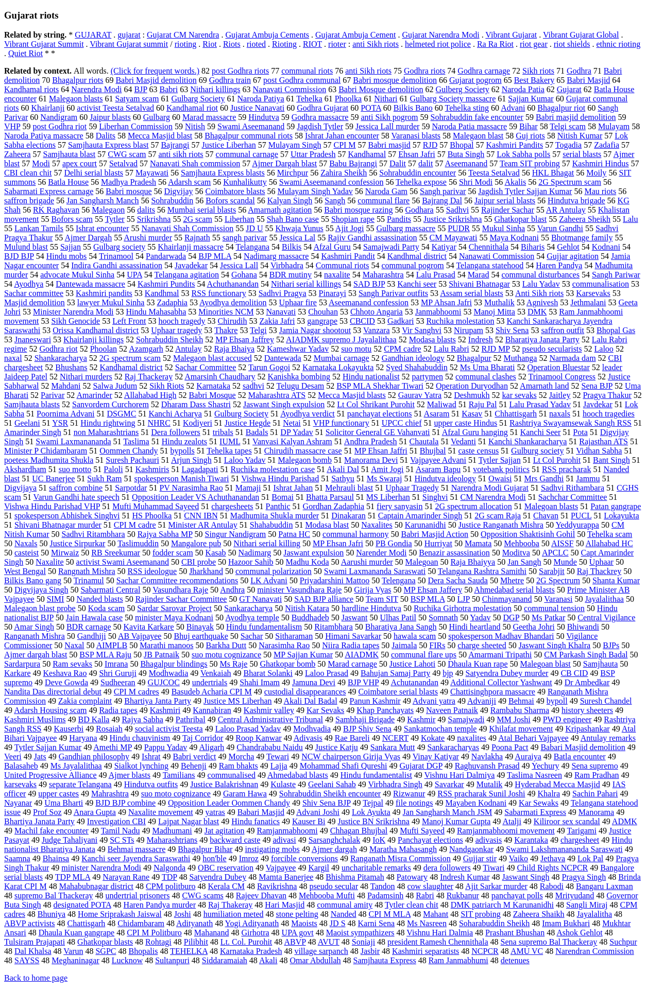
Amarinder (94, 395)
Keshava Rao (65, 673)
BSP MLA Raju (105, 654)
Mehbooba (521, 543)
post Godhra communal (302, 80)
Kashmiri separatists (425, 951)
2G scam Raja (497, 515)
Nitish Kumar (580, 135)
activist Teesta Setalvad (115, 107)
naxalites (471, 738)
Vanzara (376, 330)
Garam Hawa (245, 793)
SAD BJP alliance (323, 599)
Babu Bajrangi (353, 163)
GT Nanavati (260, 599)
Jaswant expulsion (313, 552)
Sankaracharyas (453, 747)
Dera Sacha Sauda (458, 580)
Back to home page (35, 977)
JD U (254, 228)
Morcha (241, 756)
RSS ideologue (152, 571)
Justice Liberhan (228, 145)
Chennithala (488, 246)
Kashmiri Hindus (600, 163)
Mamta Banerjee (286, 877)
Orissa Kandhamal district (96, 330)
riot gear (534, 44)
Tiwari (493, 867)
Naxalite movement (160, 812)
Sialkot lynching (141, 765)
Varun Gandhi (560, 228)
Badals (257, 432)
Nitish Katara (307, 608)
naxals (559, 413)
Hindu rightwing (107, 423)
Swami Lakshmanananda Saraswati (564, 849)
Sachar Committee (205, 367)
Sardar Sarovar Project (174, 608)
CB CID (574, 673)
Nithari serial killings (306, 284)
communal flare (384, 200)
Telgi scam (568, 126)
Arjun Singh (191, 460)
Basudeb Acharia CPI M (212, 691)
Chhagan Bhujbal (359, 830)
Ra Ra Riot (495, 44)
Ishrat (151, 756)
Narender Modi (381, 552)
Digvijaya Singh (41, 589)
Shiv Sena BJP (326, 802)
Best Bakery (534, 80)
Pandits (399, 219)
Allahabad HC (609, 543)
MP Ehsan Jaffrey (244, 339)
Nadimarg (255, 552)
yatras (215, 812)
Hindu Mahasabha (156, 311)
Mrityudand (574, 895)
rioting (186, 44)
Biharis (533, 246)
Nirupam (468, 330)
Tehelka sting (467, 107)
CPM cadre (402, 348)
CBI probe (198, 562)
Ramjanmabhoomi (287, 830)
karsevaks (20, 784)
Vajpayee (281, 867)
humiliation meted (233, 914)
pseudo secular (333, 886)
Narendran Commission (594, 951)
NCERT (395, 738)
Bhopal (461, 145)
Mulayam (614, 126)
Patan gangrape (615, 506)
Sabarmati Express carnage (48, 191)
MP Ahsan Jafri (446, 302)
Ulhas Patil (398, 617)
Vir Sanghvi (421, 330)
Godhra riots (424, 70)
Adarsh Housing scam (50, 710)
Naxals (25, 543)
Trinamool (116, 256)
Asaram (437, 413)
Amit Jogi (387, 469)
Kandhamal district (130, 367)
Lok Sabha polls (523, 154)
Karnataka (213, 385)
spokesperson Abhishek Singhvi (67, 515)
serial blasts (582, 154)
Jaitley (560, 395)
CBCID (362, 321)
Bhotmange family (582, 237)
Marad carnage (352, 663)
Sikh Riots (166, 385)
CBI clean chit (28, 172)
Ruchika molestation (460, 321)
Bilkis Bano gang (32, 580)
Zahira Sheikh (343, 172)
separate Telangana (80, 784)
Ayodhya (28, 284)
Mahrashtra (110, 793)
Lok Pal (590, 858)
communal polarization (273, 571)
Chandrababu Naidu (269, 747)
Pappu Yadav (166, 747)
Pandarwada (166, 256)
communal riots (307, 70)
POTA (371, 107)
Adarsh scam (189, 182)
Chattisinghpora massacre (492, 691)
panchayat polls (517, 895)
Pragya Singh (584, 877)
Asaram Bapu (438, 469)
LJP (463, 599)
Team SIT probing (530, 163)
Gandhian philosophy (94, 756)
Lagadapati (199, 469)
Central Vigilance (606, 617)
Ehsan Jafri (416, 154)
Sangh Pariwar (616, 274)
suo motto (75, 469)
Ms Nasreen (427, 923)
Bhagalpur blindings (173, 663)
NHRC (159, 423)
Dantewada (282, 358)
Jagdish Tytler (320, 126)
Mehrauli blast (349, 487)
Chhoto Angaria (376, 311)
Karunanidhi (425, 524)
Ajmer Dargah (88, 237)
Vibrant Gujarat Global (581, 34)
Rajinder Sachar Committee (181, 599)
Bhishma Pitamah (355, 877)
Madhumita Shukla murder (274, 515)
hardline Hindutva (371, 608)
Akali (268, 960)
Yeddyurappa (577, 524)
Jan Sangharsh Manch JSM (447, 812)
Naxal (74, 645)
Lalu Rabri (451, 348)
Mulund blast (26, 246)
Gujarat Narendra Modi (440, 34)
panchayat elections (379, 413)
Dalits (105, 135)
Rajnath (197, 237)
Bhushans (71, 367)
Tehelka (309, 98)
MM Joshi (513, 719)
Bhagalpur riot (561, 107)
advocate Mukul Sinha (77, 274)
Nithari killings (215, 89)
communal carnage (247, 154)
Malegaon (108, 209)
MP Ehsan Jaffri (380, 450)
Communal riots (342, 265)
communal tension (554, 608)
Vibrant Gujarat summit (129, 44)
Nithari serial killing (266, 543)
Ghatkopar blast (520, 219)
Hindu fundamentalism (264, 626)
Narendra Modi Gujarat (490, 487)
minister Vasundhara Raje (299, 589)
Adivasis (308, 738)
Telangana (253, 246)
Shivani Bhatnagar (479, 284)
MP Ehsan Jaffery (432, 589)
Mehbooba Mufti (327, 895)
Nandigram (58, 117)
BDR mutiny (290, 274)
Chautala (424, 441)
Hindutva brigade (576, 200)
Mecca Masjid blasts (352, 395)
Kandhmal (162, 293)
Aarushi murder (367, 562)
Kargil (318, 867)
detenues (515, 960)
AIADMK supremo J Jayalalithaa (341, 339)
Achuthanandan (233, 284)
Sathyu (342, 478)
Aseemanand (466, 163)
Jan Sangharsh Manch (102, 200)
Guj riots (530, 135)
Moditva (516, 552)
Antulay (188, 348)
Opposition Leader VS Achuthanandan (195, 497)
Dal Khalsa (33, 951)
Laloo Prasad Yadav (248, 728)
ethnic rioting (618, 44)
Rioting (284, 44)
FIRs (437, 645)
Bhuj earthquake (201, 636)
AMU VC (527, 951)
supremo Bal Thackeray (53, 895)
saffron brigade (29, 200)
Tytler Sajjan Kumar (47, 747)
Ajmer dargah (334, 849)
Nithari (385, 98)
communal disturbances (540, 274)
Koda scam (106, 608)
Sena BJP (597, 385)
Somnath (443, 617)
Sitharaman (294, 636)
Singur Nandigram (235, 534)
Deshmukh (471, 395)
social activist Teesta (169, 728)
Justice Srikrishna (452, 219)
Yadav (480, 617)
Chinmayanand (507, 599)
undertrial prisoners (138, 895)
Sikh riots (538, 70)
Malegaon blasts (76, 98)
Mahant (435, 914)
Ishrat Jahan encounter (342, 135)
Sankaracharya (248, 608)
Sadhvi (457, 209)
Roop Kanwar (258, 738)
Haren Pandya (559, 265)
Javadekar (191, 265)
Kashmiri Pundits (166, 284)
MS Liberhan (388, 497)
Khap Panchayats (385, 710)
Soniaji (363, 941)
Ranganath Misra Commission (400, 858)
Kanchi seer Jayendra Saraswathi (135, 858)
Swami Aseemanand (250, 126)
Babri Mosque (212, 395)
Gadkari (400, 321)
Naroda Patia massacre (469, 126)
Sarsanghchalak (334, 840)
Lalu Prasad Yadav (540, 404)
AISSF (562, 543)
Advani (513, 107)
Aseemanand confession (369, 302)
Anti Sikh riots (539, 293)
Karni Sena (376, 923)
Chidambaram (140, 923)
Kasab (216, 552)
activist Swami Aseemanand (122, 562)
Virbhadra (286, 265)
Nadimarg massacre (276, 256)
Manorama (596, 812)
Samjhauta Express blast (108, 145)
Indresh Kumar (464, 877)
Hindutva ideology (446, 478)
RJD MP (496, 348)
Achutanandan (414, 682)
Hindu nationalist (371, 376)
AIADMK (362, 654)
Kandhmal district (417, 256)
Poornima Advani (65, 413)
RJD (430, 145)
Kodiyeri (197, 423)
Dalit (397, 163)
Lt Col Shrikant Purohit (376, 404)
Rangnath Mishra (86, 571)
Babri (169, 89)
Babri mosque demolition (395, 80)
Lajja (278, 765)
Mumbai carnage (341, 358)
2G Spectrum (558, 580)
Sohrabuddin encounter (417, 172)
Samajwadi (466, 719)
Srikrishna (154, 219)
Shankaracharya (61, 358)
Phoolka (348, 98)
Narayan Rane (126, 877)
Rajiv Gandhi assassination (372, 237)
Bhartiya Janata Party (39, 821)
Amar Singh (34, 626)
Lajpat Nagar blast (188, 821)
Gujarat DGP (420, 765)
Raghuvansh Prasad (487, 765)
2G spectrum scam (130, 358)
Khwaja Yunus (300, 228)
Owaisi (500, 478)
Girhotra (255, 932)
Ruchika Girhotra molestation (463, 608)
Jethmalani (588, 302)
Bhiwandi (583, 626)
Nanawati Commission (496, 256)
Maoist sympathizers (360, 932)
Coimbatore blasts (235, 191)
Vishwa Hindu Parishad (280, 478)
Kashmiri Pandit (348, 256)
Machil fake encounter (51, 830)
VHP (12, 126)
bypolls (183, 450)
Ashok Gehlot (579, 932)
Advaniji (481, 701)
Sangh (335, 200)
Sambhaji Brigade (365, 719)
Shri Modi (475, 182)
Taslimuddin (138, 543)
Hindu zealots (184, 441)
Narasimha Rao (284, 645)
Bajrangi (175, 145)
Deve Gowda (66, 682)
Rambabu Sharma (519, 710)
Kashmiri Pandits (514, 145)
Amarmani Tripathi (500, 654)
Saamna (17, 858)
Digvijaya (20, 487)
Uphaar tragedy (176, 330)
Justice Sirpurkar (77, 543)
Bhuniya (51, 914)
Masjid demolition (34, 302)
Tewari (277, 756)
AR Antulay (566, 209)
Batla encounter (580, 756)
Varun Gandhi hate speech (76, 497)
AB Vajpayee (140, 636)
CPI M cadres (136, 691)
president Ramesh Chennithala (437, 941)
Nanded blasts (99, 599)
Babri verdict (194, 756)
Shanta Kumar (616, 580)
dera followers (447, 867)
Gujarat (569, 89)
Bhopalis (143, 951)
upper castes (58, 793)
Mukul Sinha (503, 228)
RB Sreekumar (115, 552)
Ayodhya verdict (307, 413)
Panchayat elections (430, 840)
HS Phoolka (152, 515)
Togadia (568, 145)
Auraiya (528, 756)
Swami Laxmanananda (73, 441)
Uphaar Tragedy (412, 487)
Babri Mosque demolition (380, 89)
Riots (232, 44)
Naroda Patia (523, 89)
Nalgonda (169, 867)
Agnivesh (542, 302)
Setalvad (123, 163)
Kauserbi (68, 728)
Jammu (588, 478)
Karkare (17, 673)
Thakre (225, 330)
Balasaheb (21, 765)
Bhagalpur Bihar (205, 849)
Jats (40, 756)
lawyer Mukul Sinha (111, 302)
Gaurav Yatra (419, 395)
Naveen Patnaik (452, 710)
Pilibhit (196, 941)
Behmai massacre (136, 849)
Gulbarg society (119, 246)
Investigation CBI (116, 821)
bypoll (557, 701)
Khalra (548, 793)
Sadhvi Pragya (283, 293)
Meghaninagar (75, 960)
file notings (414, 802)
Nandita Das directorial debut (52, 691)
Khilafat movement (521, 728)
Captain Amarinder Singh (420, 515)
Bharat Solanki (268, 673)
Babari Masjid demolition (582, 747)
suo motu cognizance (226, 654)
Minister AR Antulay (202, 524)
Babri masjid (389, 145)
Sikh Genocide (76, 321)
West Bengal (25, 571)
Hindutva (263, 117)
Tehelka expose (421, 182)
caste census (478, 450)
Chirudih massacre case (303, 450)
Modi (41, 163)
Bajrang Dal (442, 200)
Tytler (115, 219)
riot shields (572, 44)
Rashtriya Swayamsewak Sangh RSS (570, 423)
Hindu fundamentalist (376, 775)
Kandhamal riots (31, 89)
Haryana (83, 738)
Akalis (515, 182)
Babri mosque (128, 191)
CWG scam (127, 154)
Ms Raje (234, 663)
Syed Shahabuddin (417, 367)
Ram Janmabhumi (458, 960)
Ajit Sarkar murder (496, 886)
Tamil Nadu (120, 830)
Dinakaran (348, 515)
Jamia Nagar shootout (315, 330)
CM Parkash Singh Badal (585, 654)
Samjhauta (600, 663)
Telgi (258, 330)
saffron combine (76, 487)
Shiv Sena (512, 330)
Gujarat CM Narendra (183, 34)
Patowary (412, 877)
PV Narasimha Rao (191, 487)
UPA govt (298, 932)
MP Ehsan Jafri (338, 543)
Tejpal (373, 802)
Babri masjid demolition (576, 117)
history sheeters (587, 710)
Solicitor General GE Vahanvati (378, 432)
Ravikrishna (277, 886)
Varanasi (558, 599)
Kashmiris (152, 469)
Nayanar (18, 802)
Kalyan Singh (290, 200)
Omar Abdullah (315, 960)
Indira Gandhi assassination (116, 265)
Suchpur (623, 941)
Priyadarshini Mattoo (335, 580)
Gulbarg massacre (405, 228)
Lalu (630, 219)
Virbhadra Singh (395, 784)
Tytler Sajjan (500, 460)
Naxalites (376, 524)
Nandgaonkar (471, 849)
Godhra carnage (483, 70)
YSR (60, 423)
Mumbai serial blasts (201, 209)
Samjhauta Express (384, 960)
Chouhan (323, 311)
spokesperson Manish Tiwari (181, 478)
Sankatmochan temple (440, 728)
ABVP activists (29, 923)
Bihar (528, 126)
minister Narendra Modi (101, 867)
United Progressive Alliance (50, 775)
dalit (425, 163)
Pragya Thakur (607, 395)
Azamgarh (146, 348)
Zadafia (606, 145)
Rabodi (552, 886)
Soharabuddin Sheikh (494, 923)
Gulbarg (156, 117)
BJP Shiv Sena (367, 728)
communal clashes (485, 376)
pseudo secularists (552, 348)
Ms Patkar (548, 617)
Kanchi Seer (540, 432)
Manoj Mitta (494, 311)
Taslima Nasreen (534, 775)
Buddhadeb (310, 617)
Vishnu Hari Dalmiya (459, 775)
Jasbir (370, 951)
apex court (79, 163)
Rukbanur (463, 895)
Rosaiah (109, 728)
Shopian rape (353, 219)
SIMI (55, 599)
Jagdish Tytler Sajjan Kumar (525, 191)
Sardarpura (22, 663)
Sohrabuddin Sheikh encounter (330, 793)
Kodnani (606, 246)
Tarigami (582, 830)
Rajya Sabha (142, 719)
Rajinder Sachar (507, 209)
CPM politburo (170, 886)
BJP (140, 89)
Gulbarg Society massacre (453, 98)
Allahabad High (150, 395)
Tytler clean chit (411, 904)
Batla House (68, 182)
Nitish (195, 126)
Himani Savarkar (353, 636)
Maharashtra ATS (277, 395)
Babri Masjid (588, 80)
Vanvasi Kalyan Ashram (292, 441)
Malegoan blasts (551, 506)
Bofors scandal (230, 200)
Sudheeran (117, 682)
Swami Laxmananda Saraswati (375, 571)
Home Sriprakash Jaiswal (120, 914)
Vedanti (463, 441)
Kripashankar (587, 728)
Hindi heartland (474, 626)
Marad (478, 274)
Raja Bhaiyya (473, 562)
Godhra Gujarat (322, 107)
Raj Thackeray (149, 376)
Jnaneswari (32, 339)
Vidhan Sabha (599, 450)
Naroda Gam (386, 191)
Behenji (194, 765)
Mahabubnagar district (96, 886)
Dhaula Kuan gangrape (77, 932)
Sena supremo (594, 765)
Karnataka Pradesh (251, 951)
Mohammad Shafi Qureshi (343, 765)
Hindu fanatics (255, 821)
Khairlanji (47, 107)
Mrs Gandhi (544, 478)
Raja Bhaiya (234, 348)
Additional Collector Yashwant (501, 682)
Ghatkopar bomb (287, 663)
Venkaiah (215, 673)
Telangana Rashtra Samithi (482, 571)
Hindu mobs (66, 256)
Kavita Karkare (149, 626)
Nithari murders (86, 376)
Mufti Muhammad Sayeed (155, 506)
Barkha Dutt (226, 645)
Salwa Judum (115, 385)
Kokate (433, 738)
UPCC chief (402, 423)
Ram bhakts (238, 765)
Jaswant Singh (526, 877)
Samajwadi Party (391, 246)
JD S (338, 923)
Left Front (129, 321)
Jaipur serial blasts (504, 200)
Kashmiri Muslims (35, 719)
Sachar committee (33, 293)
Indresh (480, 339)
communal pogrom (412, 265)
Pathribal (191, 719)
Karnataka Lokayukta (337, 367)
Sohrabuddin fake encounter (477, 117)
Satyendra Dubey (218, 877)
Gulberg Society (462, 89)
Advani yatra (434, 701)
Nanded (343, 914)
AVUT (328, 941)
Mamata (478, 543)
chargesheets (232, 506)
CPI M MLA (389, 914)
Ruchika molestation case (273, 469)
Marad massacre (209, 117)
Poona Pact (510, 747)
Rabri (425, 895)
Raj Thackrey (599, 571)
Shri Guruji (117, 673)
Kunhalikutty (244, 182)
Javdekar (598, 404)
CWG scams (202, 895)
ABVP (294, 941)
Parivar (52, 395)
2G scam (197, 219)
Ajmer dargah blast (35, 654)
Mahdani (66, 385)
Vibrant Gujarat (511, 34)
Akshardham (25, 469)
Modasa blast (327, 524)
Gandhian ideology (413, 358)
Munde (565, 562)
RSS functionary (218, 293)
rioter (337, 44)
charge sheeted (481, 645)
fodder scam (172, 552)
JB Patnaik (161, 654)
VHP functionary (341, 423)
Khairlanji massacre (191, 246)
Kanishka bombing (299, 376)
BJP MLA (214, 256)
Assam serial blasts (471, 293)
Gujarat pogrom (475, 80)
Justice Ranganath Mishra (500, 524)
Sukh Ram (104, 478)
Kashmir (421, 719)
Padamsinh (385, 895)
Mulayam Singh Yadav (315, 191)
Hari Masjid (284, 904)
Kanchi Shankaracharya (527, 441)
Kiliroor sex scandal (567, 821)
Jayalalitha (594, 914)
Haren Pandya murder (160, 904)
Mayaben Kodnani (475, 802)
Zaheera (17, 154)
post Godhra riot (59, 126)
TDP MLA (72, 877)
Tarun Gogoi (269, 367)
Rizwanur (409, 793)
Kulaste (283, 784)
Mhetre (512, 580)
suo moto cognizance (176, 793)
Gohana (244, 274)
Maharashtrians (172, 840)
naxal (13, 358)
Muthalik (499, 302)
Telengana (399, 580)
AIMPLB (111, 645)
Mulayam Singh (294, 145)
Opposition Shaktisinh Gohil (528, 534)
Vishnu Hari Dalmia (439, 932)
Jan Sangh (524, 562)
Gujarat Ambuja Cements (267, 34)
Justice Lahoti (412, 663)
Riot (209, 44)
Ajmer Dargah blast (284, 163)
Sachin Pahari (595, 793)
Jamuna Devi (313, 682)
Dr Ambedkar (587, 682)
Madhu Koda (307, 562)
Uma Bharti (63, 802)
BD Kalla (94, 719)
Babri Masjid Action (434, 534)
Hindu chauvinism (140, 738)
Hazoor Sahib (251, 562)
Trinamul (89, 580)
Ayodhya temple (252, 617)
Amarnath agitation (280, 209)
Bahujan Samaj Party (395, 673)
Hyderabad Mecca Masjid (557, 784)
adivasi (284, 840)
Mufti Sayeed (422, 830)
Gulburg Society (241, 413)
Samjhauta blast (69, 154)
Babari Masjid (260, 812)
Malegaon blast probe (40, 608)
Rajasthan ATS (603, 441)
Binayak (200, 626)
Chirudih (232, 321)
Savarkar (449, 784)
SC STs (122, 840)
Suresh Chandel (606, 701)
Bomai (282, 497)
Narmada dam (572, 358)
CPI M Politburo (154, 932)
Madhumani (172, 830)
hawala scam (415, 636)
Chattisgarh (86, 923)
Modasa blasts (432, 339)
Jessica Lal (297, 237)
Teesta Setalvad (494, 172)
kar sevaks (519, 395)
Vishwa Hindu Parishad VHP (52, 506)
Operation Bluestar (558, 367)
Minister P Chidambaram (45, 450)
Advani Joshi (317, 812)
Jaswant (355, 617)
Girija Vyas (372, 589)
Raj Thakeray (230, 904)
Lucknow (127, 960)
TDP (169, 877)
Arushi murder (148, 237)
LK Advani (268, 580)
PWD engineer (567, 719)
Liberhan (239, 219)
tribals (223, 432)
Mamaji (248, 487)
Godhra (579, 70)
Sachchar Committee (572, 497)
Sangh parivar (443, 191)
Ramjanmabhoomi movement (506, 830)
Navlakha (487, 756)
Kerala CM (226, 886)
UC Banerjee (53, 478)
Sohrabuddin (172, 200)
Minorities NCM (225, 311)
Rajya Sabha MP (165, 534)
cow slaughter (430, 886)
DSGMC (122, 413)
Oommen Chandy (128, 450)
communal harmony (355, 534)
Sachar (252, 636)
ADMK (624, 821)
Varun (73, 951)
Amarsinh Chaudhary (219, 376)
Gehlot (568, 246)
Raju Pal (483, 404)
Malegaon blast (478, 135)
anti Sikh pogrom (389, 117)
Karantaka (531, 840)
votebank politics (501, 469)
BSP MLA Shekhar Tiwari (379, 385)
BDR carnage (88, 626)
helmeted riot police (438, 44)
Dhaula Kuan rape (477, 663)
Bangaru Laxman (604, 886)
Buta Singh (466, 154)
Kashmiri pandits (104, 293)
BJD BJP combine (125, 802)
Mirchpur (292, 172)
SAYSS (26, 960)
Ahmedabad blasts (297, 775)
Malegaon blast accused (212, 358)
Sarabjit (552, 571)
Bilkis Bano (413, 107)
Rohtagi (158, 941)
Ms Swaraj (384, 478)
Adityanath (194, 923)
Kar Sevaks (325, 710)
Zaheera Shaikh (539, 914)
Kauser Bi (308, 821)
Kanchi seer (416, 284)
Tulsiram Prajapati (34, 941)
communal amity (344, 904)
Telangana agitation (187, 274)
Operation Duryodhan (472, 385)
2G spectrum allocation (473, 506)
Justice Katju (336, 747)
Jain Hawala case (94, 617)
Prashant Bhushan (515, 932)
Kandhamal (367, 154)
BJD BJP (19, 256)
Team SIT (382, 599)
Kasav (472, 413)
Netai (292, 423)
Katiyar (444, 246)
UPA (134, 274)
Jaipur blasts (110, 117)
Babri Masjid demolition (155, 80)
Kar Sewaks (538, 802)
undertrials (209, 682)
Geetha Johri (533, 626)
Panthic (278, 506)
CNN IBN (200, 515)
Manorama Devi (371, 460)
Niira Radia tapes (350, 645)
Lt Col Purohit (557, 460)
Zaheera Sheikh (584, 219)
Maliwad (441, 404)
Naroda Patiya (260, 98)
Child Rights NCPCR (552, 867)
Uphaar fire (298, 302)
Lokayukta (621, 515)
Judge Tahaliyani (69, 840)
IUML (229, 441)
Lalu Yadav (541, 284)
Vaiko (518, 858)
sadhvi (253, 385)
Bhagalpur (474, 358)
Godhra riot (58, 348)
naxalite (337, 274)
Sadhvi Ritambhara (93, 534)
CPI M (344, 145)
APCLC (555, 552)
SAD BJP (369, 284)
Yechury (545, 765)
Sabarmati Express (535, 812)
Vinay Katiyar (436, 756)
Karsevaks (593, 293)
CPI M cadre (135, 524)
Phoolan (103, 348)
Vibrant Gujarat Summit (44, 44)
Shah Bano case (293, 219)
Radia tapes (118, 710)
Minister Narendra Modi (73, 311)
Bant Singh (611, 460)
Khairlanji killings (93, 339)
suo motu (356, 348)
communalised (232, 775)
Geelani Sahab (332, 784)
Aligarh (211, 747)
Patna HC (294, 534)
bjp (448, 673)
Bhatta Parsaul (330, 497)
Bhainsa (56, 858)
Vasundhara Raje (180, 589)
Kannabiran (212, 710)
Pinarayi (332, 293)
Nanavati (281, 311)
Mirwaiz (65, 552)
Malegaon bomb (305, 460)
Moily (596, 172)
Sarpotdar (131, 487)
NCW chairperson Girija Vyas (350, 756)
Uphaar (601, 562)
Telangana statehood (489, 265)
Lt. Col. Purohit (246, 941)
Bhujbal (433, 450)
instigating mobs (272, 849)
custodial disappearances (305, 691)
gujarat (128, 34)
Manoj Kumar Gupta (456, 821)
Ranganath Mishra (34, 636)
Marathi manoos (166, 645)
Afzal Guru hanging (475, 432)
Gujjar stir (480, 858)
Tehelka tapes (229, 450)
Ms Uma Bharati (487, 367)
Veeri (13, 756)
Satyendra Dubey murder (507, 673)
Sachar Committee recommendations (177, 580)
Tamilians (179, 775)
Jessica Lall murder (387, 126)
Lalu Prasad (435, 274)
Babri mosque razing (358, 209)
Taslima (136, 441)
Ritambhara (333, 626)
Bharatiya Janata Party (542, 339)
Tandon (382, 886)
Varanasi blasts (416, 135)
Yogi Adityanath (252, 923)
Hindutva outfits (151, 784)
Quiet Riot (25, 53)
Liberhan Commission (136, 126)
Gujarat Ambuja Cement (355, 34)
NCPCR (484, 951)
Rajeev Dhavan (261, 895)
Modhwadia (168, 673)
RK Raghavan (56, 209)
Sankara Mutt (392, 747)
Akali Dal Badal (310, 701)
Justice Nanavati (257, 107)
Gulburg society (537, 450)
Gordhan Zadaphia (334, 506)
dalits (146, 209)
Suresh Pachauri (132, 460)
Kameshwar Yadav (298, 348)
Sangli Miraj (586, 904)
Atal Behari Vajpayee (533, 738)
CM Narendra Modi (493, 497)
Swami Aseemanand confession (331, 182)
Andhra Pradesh (370, 441)
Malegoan (421, 562)
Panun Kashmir (375, 701)
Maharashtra (383, 274)
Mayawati (151, 172)
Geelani (27, 423)
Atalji (511, 821)
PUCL (581, 515)
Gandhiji (91, 636)
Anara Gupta (95, 812)
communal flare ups (423, 654)
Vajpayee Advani (438, 460)
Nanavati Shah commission (195, 163)
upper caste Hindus (465, 423)
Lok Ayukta (371, 812)
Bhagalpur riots (77, 80)
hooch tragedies (609, 413)
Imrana (116, 663)
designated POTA (82, 904)
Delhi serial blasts (93, 172)
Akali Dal (343, 469)
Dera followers (175, 432)
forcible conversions (304, 858)
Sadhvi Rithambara (572, 487)
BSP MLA (428, 599)
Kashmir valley (269, 710)
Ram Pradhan (596, 775)
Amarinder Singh (32, 432)
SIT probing (480, 914)
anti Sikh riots (375, 44)
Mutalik (490, 784)
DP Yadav (296, 432)
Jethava (552, 858)
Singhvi (435, 497)
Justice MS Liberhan (237, 701)
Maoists (304, 923)
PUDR (459, 228)
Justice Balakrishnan (224, 784)
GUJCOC (164, 682)
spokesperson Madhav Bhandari (501, 636)
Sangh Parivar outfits (393, 293)
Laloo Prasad (326, 673)
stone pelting (297, 914)
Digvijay (178, 191)
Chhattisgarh (516, 413)
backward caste (235, 840)
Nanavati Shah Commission (188, 228)
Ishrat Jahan (293, 487)
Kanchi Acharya (175, 413)
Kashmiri (165, 710)
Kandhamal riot (192, 107)
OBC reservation (225, 867)
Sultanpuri (172, 960)
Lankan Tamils (38, 228)
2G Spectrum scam (569, 182)
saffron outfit (562, 330)
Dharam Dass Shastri (196, 404)
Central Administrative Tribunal (270, 719)
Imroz (249, 858)
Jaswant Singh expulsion (284, 404)
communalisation (600, 284)
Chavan (545, 515)
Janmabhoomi (438, 311)
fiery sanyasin (399, 506)
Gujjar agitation (573, 256)
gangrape (322, 321)
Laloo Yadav (245, 460)
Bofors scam (72, 219)
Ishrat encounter (102, 228)
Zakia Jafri (277, 321)
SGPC (105, 951)
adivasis (488, 840)
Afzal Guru (331, 246)
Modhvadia (312, 728)
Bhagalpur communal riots (249, 135)
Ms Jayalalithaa (76, 765)
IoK (378, 840)
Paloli (113, 469)
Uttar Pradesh (313, 154)
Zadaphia (172, 302)
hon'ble (214, 858)
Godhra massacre (320, 117)
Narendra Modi (96, 89)
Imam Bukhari (566, 923)
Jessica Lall (239, 265)
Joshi (182, 914)
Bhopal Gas (616, 330)
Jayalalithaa (604, 599)
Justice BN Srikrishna (373, 821)
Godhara (419, 209)
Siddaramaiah (224, 960)
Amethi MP (112, 747)
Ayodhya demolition (233, 302)
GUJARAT (93, 34)
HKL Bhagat (553, 172)
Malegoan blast (545, 663)
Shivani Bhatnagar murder (57, 524)
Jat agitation (225, 830)
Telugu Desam (301, 385)
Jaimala (404, 645)
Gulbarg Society (198, 98)
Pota (580, 432)
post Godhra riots (240, 70)
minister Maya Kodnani (174, 617)
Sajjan (70, 246)
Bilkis (291, 246)
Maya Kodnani (514, 237)
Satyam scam (137, 98)
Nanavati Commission (289, 89)
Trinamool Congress (562, 376)
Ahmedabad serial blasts (514, 589)
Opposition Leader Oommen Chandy (229, 802)
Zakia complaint (85, 701)
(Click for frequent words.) (155, 70)
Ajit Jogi (349, 228)
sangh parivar (245, 237)
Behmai (521, 701)
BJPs (611, 645)
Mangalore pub (196, 543)
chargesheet (579, 840)
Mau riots (600, 191)
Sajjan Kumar (530, 98)
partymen (427, 376)
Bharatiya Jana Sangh (401, 626)
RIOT (312, 44)
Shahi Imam (260, 682)
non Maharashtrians (106, 432)
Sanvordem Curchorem (110, 404)
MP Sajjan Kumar (303, 654)
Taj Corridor (202, 738)
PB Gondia (394, 543)
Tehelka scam (609, 534)
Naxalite (49, 562)
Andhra (232, 589)
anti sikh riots (180, 154)
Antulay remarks (608, 738)
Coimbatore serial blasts (398, 691)
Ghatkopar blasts (105, 941)
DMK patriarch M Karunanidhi (502, 904)
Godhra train (230, 80)
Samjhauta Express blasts (223, 172)
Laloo (604, 348)
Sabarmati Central (110, 589)
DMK (537, 311)
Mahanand (211, 932)
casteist (26, 552)
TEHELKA (189, 951)
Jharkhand (206, 571)
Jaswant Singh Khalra (555, 645)
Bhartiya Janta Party (157, 701)
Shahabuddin (271, 524)
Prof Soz (47, 812)
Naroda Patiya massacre (43, 135)
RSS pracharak (566, 469)
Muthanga (520, 358)
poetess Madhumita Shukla (48, 460)
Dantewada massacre (90, 284)
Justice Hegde (247, 423)
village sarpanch (321, 951)
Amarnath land (544, 385)
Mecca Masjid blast (160, 135)
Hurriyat (438, 543)
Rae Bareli (352, 738)
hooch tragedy (182, 321)
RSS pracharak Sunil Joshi (481, 793)
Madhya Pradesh (128, 182)
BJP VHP (363, 682)
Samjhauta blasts (32, 404)
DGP (511, 617)
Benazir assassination (454, 552)
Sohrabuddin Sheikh (169, 339)
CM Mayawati (454, 237)
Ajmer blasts (129, 775)
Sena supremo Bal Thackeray (549, 941)
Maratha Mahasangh (403, 849)
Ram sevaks (72, 663)
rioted (256, 44)
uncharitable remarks (376, 867)
